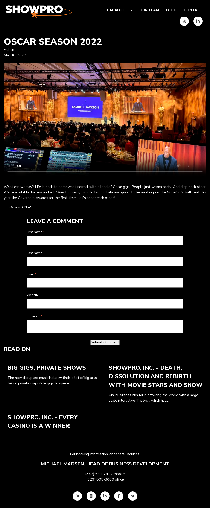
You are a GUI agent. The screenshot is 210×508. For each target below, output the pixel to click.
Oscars (14, 207)
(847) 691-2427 (99, 473)
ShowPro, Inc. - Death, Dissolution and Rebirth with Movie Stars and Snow (156, 376)
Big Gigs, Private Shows (46, 368)
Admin (9, 49)
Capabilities (119, 10)
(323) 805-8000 (100, 479)
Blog (171, 10)
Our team (149, 10)
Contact (193, 10)
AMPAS (26, 207)
